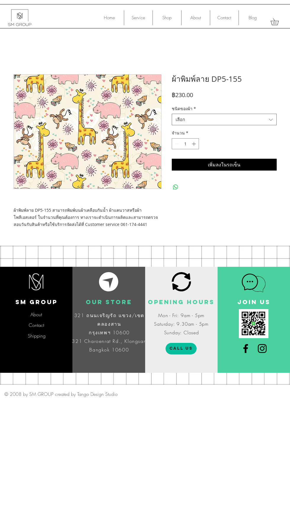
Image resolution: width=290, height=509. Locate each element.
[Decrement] (176, 144)
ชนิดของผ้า (184, 108)
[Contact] (36, 325)
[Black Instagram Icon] (262, 348)
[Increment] (194, 144)
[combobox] (224, 119)
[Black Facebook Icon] (246, 348)
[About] (36, 314)
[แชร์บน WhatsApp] (175, 187)
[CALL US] (181, 348)
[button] (277, 21)
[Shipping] (36, 335)
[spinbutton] (185, 144)
